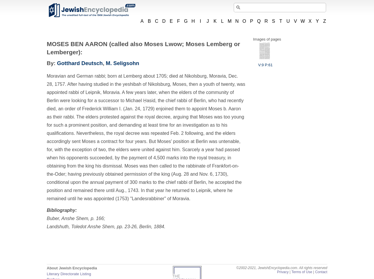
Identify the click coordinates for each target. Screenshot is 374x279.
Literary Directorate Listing (69, 274)
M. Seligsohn (122, 63)
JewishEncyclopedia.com (91, 10)
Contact (321, 272)
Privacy (283, 272)
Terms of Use (301, 272)
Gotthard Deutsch (80, 63)
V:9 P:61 (265, 62)
